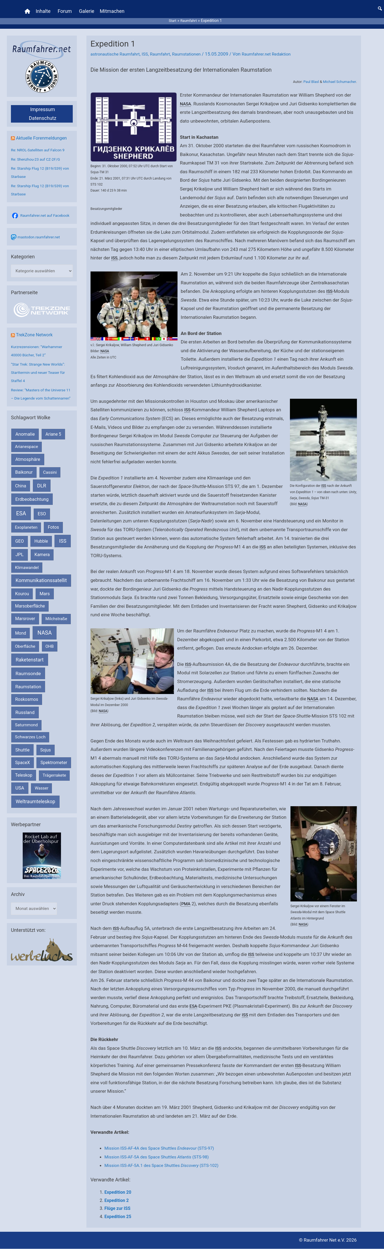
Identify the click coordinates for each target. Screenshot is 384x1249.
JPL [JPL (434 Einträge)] (20, 565)
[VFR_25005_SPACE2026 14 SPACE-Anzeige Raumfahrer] (42, 865)
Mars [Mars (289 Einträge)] (45, 603)
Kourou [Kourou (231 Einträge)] (22, 603)
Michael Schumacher (339, 73)
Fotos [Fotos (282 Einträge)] (53, 537)
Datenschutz (42, 109)
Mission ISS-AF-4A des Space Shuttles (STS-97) (164, 1148)
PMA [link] (186, 903)
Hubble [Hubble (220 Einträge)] (41, 551)
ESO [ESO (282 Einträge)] (42, 524)
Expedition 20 (117, 1192)
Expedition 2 (116, 1200)
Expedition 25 (117, 1216)
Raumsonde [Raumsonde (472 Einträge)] (28, 683)
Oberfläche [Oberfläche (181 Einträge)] (25, 656)
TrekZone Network (36, 336)
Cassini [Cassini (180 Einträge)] (50, 482)
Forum (66, 7)
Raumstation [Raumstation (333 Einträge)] (28, 696)
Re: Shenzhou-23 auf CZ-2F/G (38, 150)
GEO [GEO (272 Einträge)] (19, 551)
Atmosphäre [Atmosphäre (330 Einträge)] (27, 469)
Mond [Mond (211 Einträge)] (20, 643)
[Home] (28, 7)
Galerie (87, 7)
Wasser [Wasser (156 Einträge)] (41, 798)
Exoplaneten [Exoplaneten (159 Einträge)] (26, 537)
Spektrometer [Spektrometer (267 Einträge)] (53, 772)
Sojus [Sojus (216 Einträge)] (45, 760)
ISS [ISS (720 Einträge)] (62, 551)
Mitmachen (113, 7)
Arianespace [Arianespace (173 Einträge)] (26, 457)
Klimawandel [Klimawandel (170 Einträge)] (27, 577)
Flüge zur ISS (117, 1208)
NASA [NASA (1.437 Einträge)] (44, 643)
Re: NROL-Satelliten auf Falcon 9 (40, 141)
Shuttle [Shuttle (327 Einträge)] (22, 760)
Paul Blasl (311, 73)
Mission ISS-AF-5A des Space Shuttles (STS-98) (161, 1157)
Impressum (42, 101)
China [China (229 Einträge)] (20, 496)
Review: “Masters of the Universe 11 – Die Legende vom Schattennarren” (41, 400)
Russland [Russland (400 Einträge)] (24, 722)
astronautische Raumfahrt (117, 45)
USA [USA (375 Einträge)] (19, 798)
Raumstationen (195, 45)
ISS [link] (114, 249)
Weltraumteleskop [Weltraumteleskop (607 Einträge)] (35, 811)
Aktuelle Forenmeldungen (44, 129)
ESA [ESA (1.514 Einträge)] (21, 523)
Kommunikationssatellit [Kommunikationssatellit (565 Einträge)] (41, 590)
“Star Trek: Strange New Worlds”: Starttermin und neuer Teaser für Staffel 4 (40, 374)
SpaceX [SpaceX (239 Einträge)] (22, 772)
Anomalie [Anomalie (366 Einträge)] (25, 444)
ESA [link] (194, 1006)
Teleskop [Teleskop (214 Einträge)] (23, 785)
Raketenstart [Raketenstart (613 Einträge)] (29, 670)
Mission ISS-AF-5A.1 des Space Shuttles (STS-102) (166, 1165)
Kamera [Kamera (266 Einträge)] (42, 565)
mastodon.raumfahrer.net (41, 237)
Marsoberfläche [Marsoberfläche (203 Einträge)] (30, 616)
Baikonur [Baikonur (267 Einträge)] (24, 482)
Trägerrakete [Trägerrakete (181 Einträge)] (54, 785)
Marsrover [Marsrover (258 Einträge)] (25, 629)
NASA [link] (186, 95)
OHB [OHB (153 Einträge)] (49, 656)
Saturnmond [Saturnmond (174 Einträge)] (26, 735)
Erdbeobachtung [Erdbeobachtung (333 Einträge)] (32, 509)
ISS (149, 45)
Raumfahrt (166, 45)
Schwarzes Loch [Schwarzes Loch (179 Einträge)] (30, 747)
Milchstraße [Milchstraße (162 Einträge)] (56, 629)
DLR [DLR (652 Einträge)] (41, 496)
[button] (380, 4)
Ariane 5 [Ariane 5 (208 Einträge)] (53, 444)
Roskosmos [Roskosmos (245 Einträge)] (26, 709)
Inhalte (44, 7)
